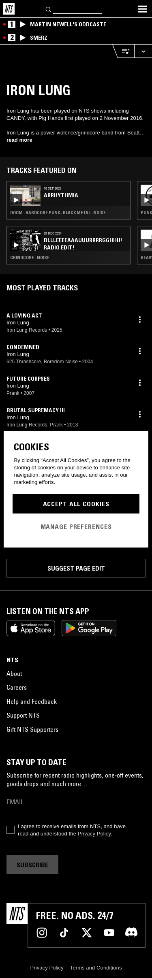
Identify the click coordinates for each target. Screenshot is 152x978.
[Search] (48, 9)
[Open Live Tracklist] (123, 51)
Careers (16, 687)
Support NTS (23, 715)
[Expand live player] (143, 51)
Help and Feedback (31, 701)
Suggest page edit (76, 568)
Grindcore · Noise (29, 257)
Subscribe (32, 865)
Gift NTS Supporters (32, 729)
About (14, 673)
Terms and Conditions (96, 968)
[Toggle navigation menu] (142, 8)
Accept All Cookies (76, 504)
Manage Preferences (76, 526)
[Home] (9, 9)
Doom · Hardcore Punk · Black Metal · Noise (58, 212)
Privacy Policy (94, 834)
